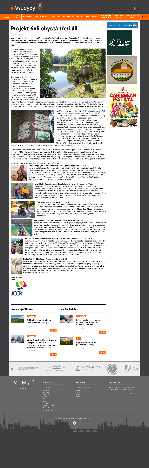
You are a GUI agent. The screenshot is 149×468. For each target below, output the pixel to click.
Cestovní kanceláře (106, 17)
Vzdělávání (91, 17)
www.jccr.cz (15, 280)
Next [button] (137, 369)
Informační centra (133, 17)
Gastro (56, 17)
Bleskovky (79, 390)
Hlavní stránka (16, 23)
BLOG (144, 17)
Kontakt (78, 394)
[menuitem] (6, 17)
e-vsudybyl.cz (15, 388)
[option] (28, 368)
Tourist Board (119, 17)
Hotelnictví (42, 17)
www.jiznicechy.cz (18, 277)
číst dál (53, 330)
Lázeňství (68, 17)
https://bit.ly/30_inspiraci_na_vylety (88, 106)
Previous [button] (12, 369)
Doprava (27, 17)
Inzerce (78, 392)
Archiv (78, 397)
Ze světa (17, 17)
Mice (79, 17)
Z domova (6, 17)
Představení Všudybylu (83, 388)
